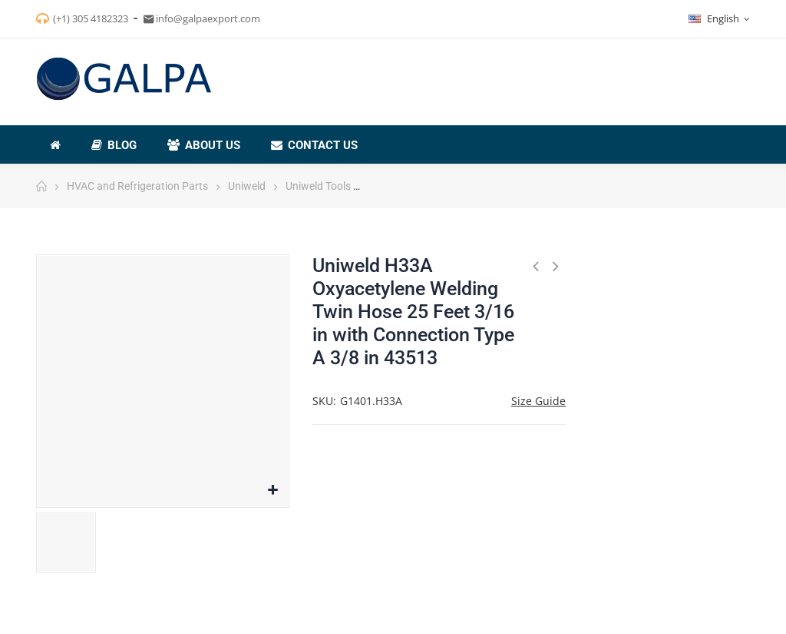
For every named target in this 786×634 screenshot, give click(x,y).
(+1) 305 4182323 (90, 18)
